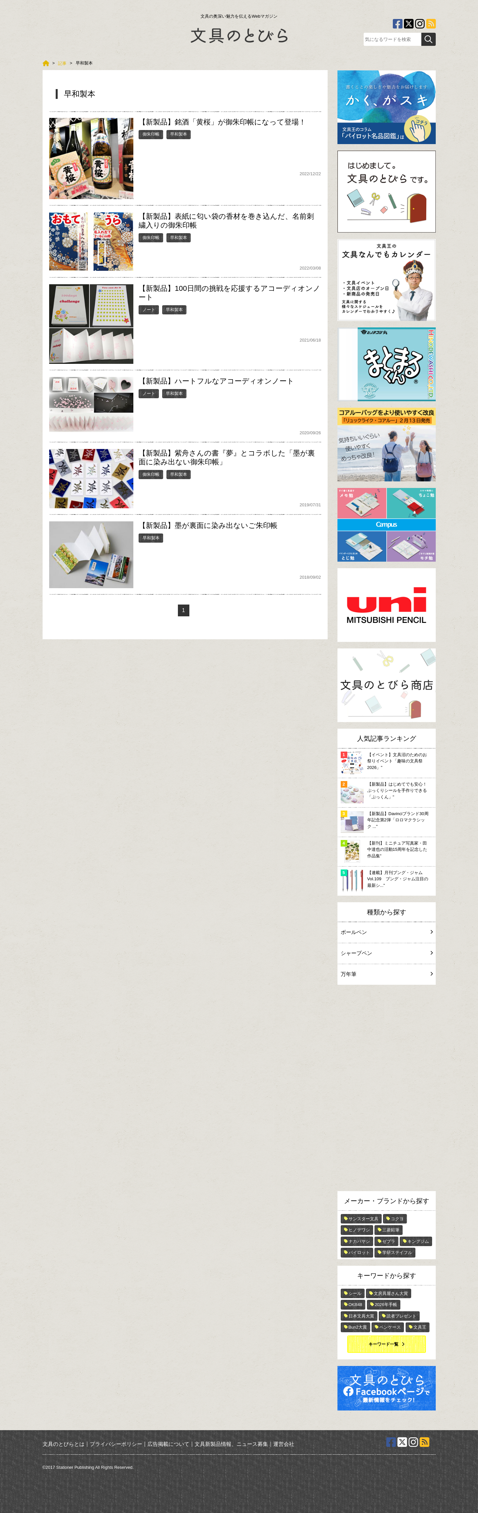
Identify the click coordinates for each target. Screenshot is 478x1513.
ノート (149, 309)
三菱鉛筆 (390, 1229)
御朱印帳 (151, 134)
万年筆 (386, 974)
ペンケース (390, 1327)
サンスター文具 (363, 1218)
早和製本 (178, 134)
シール (355, 1293)
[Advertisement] (386, 1089)
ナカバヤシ (359, 1241)
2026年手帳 (386, 1304)
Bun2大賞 (358, 1327)
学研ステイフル (397, 1252)
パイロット (359, 1252)
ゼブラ (388, 1241)
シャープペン (386, 953)
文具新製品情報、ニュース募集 (231, 1444)
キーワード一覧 (383, 1344)
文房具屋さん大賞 (391, 1293)
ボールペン (386, 932)
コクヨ (397, 1218)
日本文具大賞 (361, 1316)
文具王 (419, 1327)
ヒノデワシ (359, 1229)
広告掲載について (168, 1444)
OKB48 (355, 1304)
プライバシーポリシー (116, 1444)
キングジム (418, 1241)
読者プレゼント (401, 1316)
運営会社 (283, 1444)
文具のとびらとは (64, 1444)
